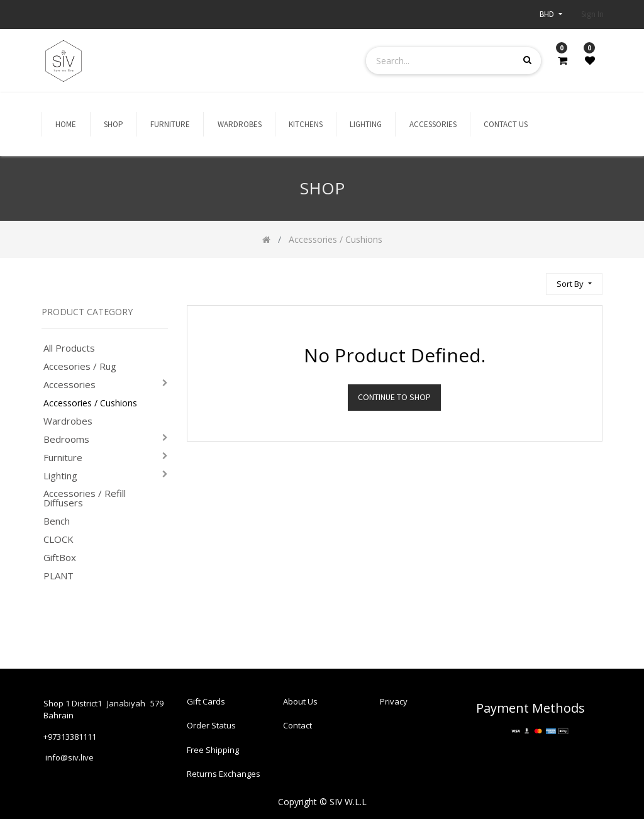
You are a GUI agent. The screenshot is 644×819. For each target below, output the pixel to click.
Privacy (394, 693)
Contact (297, 720)
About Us (300, 693)
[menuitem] (65, 124)
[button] (574, 284)
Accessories (69, 385)
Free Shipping (213, 746)
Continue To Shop (394, 397)
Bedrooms (66, 439)
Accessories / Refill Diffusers (84, 498)
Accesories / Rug (79, 366)
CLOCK (58, 539)
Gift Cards (206, 693)
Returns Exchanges (223, 772)
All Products (69, 348)
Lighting (60, 476)
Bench (56, 521)
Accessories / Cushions (90, 403)
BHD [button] (548, 14)
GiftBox (59, 558)
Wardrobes (67, 421)
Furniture (62, 458)
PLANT (58, 576)
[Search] (531, 278)
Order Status (211, 720)
